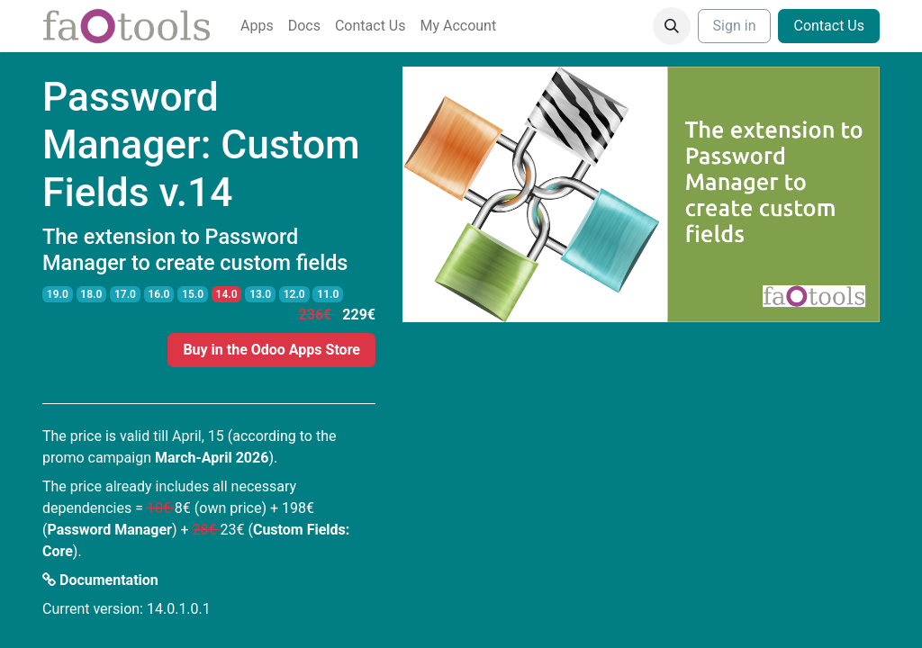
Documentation (100, 580)
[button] (672, 26)
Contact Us (828, 25)
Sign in (734, 25)
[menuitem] (257, 26)
